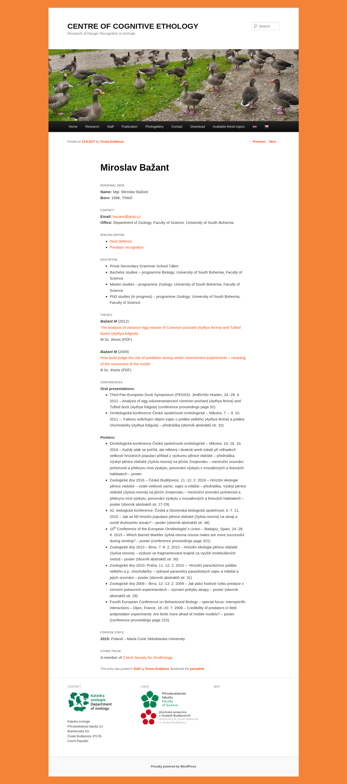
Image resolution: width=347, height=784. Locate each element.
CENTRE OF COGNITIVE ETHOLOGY (133, 26)
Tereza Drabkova (112, 141)
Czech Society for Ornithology (147, 657)
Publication (130, 126)
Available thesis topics (229, 126)
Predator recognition (127, 247)
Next (274, 141)
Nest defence (121, 241)
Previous (257, 141)
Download (197, 126)
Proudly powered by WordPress (173, 766)
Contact (177, 126)
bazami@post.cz (127, 216)
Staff (110, 126)
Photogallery (154, 126)
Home (73, 126)
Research (92, 126)
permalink (197, 669)
